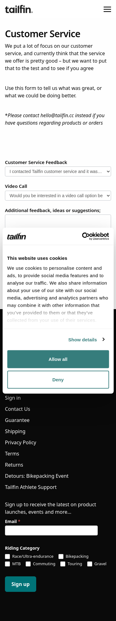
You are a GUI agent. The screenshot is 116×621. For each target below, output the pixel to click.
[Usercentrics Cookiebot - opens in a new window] (82, 236)
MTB (13, 564)
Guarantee (17, 420)
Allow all (58, 359)
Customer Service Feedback (36, 162)
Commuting (40, 564)
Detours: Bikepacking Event (37, 475)
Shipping (15, 431)
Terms (12, 453)
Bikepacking (73, 556)
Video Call (16, 186)
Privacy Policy (20, 442)
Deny (58, 379)
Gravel (97, 564)
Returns (14, 464)
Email (12, 521)
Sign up (20, 584)
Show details (82, 339)
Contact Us (17, 409)
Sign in (13, 397)
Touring (71, 564)
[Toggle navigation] (107, 9)
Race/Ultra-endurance (29, 556)
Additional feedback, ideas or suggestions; (53, 210)
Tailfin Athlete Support (31, 487)
